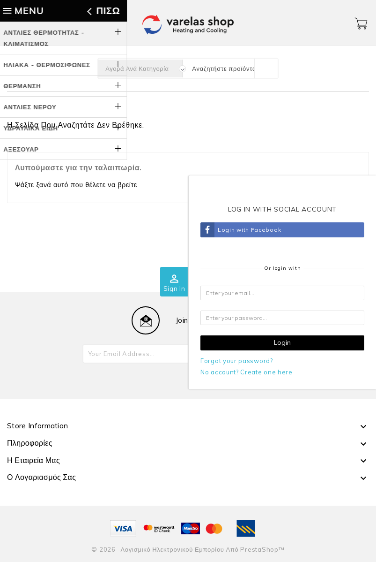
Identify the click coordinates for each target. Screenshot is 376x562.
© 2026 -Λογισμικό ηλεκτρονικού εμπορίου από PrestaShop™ (187, 549)
